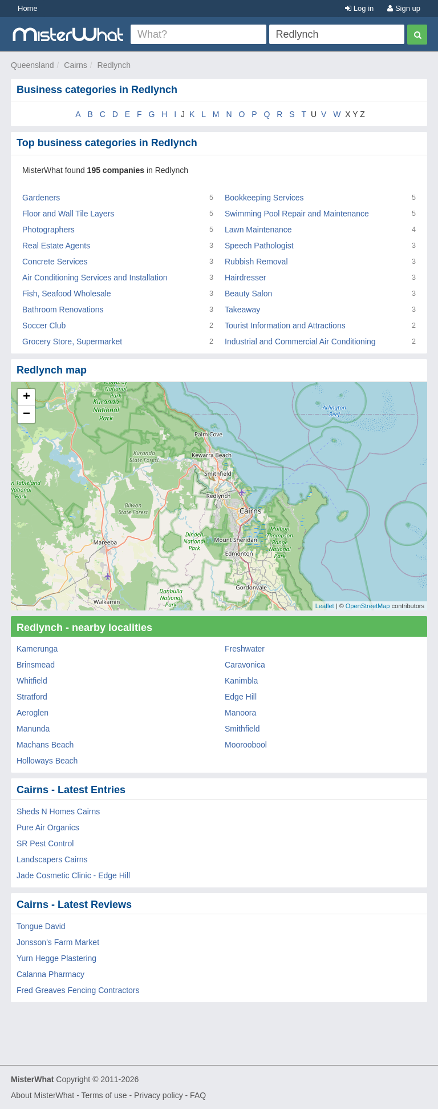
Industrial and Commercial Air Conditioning (300, 341)
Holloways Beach (47, 760)
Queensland (32, 65)
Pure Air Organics (48, 827)
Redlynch (114, 65)
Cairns (75, 65)
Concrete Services (54, 261)
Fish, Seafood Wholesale (66, 293)
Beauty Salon (248, 293)
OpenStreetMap (368, 605)
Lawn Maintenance (258, 229)
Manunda (33, 728)
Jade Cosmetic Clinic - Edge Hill (73, 875)
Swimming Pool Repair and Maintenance (297, 213)
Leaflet (324, 605)
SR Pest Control (45, 843)
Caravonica (245, 664)
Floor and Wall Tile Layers (68, 213)
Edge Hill (241, 696)
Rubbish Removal (256, 261)
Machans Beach (45, 744)
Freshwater (245, 648)
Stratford (32, 696)
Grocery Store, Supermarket (72, 341)
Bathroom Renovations (62, 309)
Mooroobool (246, 744)
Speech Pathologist (259, 245)
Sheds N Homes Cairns (58, 811)
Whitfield (32, 680)
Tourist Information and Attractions (285, 325)
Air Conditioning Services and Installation (94, 277)
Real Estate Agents (56, 245)
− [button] (26, 414)
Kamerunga (37, 648)
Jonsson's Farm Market (58, 942)
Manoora (240, 712)
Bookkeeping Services (264, 197)
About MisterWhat (42, 1095)
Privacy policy (158, 1095)
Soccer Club (44, 325)
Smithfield (242, 728)
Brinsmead (36, 664)
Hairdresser (245, 277)
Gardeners (41, 197)
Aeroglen (32, 712)
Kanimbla (241, 680)
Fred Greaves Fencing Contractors (78, 990)
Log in (359, 8)
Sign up (403, 8)
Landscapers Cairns (52, 859)
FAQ (198, 1095)
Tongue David (41, 926)
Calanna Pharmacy (50, 974)
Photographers (48, 229)
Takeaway (242, 309)
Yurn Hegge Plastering (56, 958)
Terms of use (104, 1095)
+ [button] (26, 397)
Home (28, 8)
